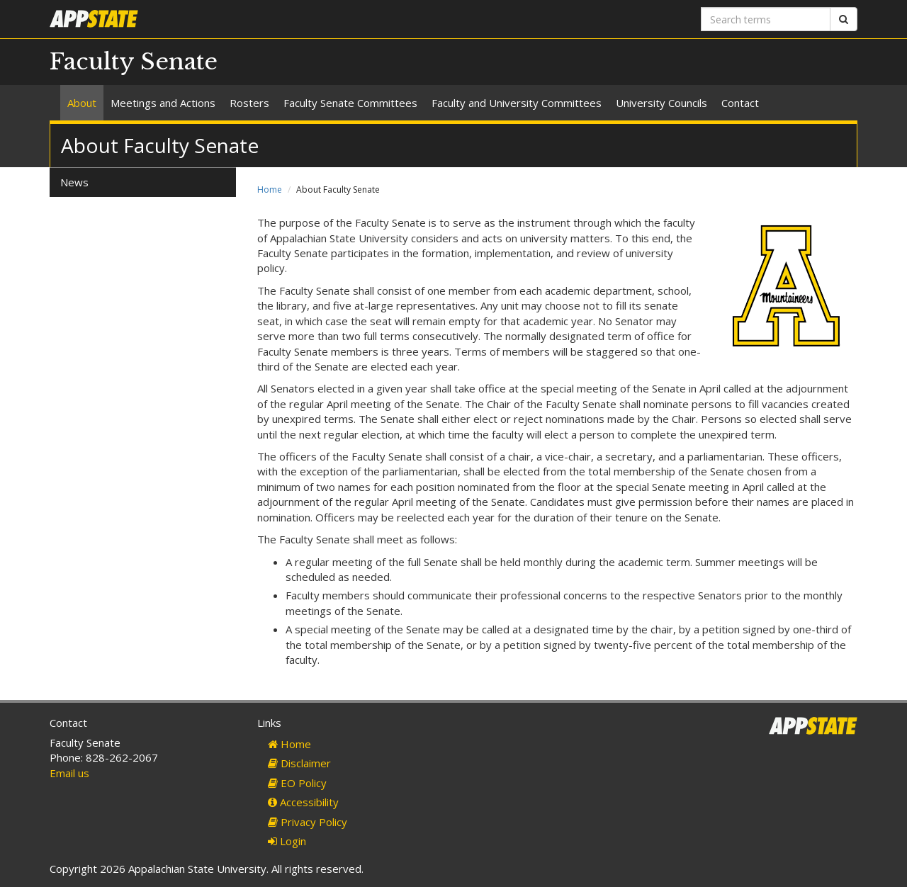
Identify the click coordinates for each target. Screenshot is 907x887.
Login (287, 841)
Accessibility (303, 802)
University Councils (661, 103)
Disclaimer (299, 763)
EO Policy (297, 783)
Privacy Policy (307, 822)
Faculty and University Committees (517, 103)
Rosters (249, 103)
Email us (69, 773)
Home (269, 189)
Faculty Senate (134, 61)
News (74, 182)
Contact (740, 103)
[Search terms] (765, 19)
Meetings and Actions (163, 103)
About (81, 103)
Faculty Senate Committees (350, 103)
